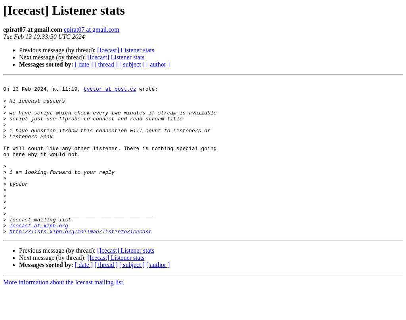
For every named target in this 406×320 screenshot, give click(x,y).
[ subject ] (132, 64)
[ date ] (84, 64)
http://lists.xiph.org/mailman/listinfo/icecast (81, 262)
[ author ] (158, 64)
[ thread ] (106, 64)
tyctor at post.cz (110, 91)
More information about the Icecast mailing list (63, 313)
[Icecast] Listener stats (125, 50)
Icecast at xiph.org (39, 255)
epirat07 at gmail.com (91, 29)
